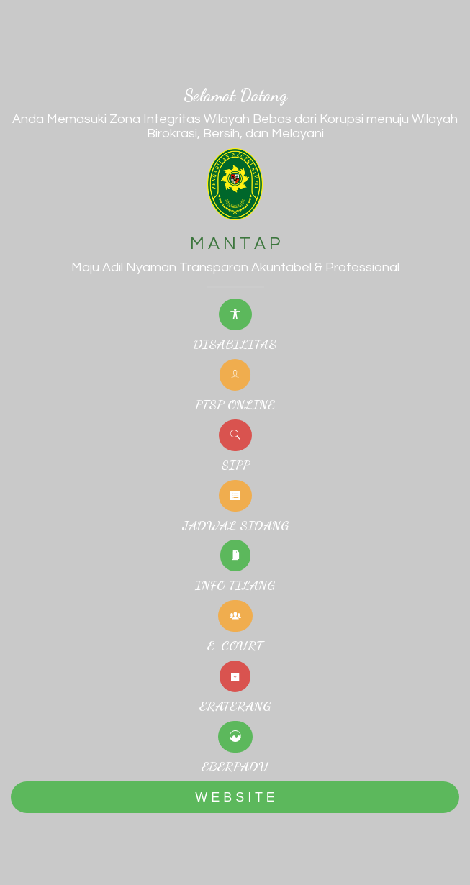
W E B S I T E (234, 797)
